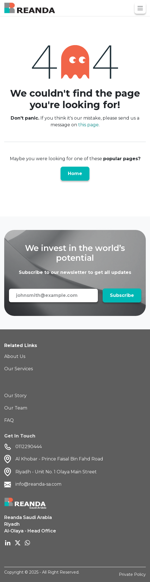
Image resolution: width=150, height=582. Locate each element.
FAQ (9, 420)
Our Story (15, 395)
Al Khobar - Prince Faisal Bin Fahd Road (59, 459)
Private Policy (132, 574)
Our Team (15, 408)
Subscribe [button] (122, 295)
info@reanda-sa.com (32, 484)
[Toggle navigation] (140, 8)
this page (88, 124)
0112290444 (23, 446)
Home (75, 173)
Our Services (18, 368)
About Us (14, 356)
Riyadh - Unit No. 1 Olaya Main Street (56, 471)
